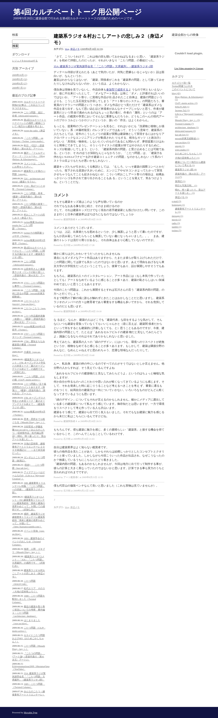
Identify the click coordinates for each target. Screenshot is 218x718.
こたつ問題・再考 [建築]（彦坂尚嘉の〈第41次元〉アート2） (28, 196)
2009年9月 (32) (19, 79)
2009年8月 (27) (19, 83)
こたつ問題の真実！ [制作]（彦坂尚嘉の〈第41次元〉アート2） (29, 207)
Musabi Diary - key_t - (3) (187, 120)
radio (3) (176, 223)
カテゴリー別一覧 (181, 83)
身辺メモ (75, 49)
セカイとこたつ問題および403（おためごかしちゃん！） (28, 638)
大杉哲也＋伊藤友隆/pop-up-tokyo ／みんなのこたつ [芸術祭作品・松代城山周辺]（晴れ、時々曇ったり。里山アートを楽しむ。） (29, 433)
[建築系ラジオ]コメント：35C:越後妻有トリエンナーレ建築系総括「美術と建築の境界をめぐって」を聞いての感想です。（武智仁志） (28, 503)
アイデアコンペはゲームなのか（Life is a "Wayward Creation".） (28, 475)
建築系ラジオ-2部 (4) (186, 169)
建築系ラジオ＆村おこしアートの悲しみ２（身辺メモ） (28, 573)
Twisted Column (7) (184, 123)
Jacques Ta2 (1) (182, 110)
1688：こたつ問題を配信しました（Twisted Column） (28, 599)
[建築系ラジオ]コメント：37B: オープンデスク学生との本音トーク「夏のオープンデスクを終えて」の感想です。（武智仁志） (28, 365)
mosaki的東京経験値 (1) (187, 138)
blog (67, 49)
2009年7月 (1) (19, 87)
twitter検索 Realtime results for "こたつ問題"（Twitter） (28, 225)
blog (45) (176, 93)
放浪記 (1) (180, 181)
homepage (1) (178, 205)
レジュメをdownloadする (25, 60)
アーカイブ (26, 68)
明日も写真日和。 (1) (186, 185)
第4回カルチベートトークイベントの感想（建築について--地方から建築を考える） (29, 123)
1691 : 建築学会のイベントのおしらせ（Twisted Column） (28, 541)
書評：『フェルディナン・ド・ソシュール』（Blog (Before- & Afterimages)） (28, 156)
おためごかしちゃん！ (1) (188, 153)
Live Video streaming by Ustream (188, 68)
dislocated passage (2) (185, 131)
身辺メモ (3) (181, 197)
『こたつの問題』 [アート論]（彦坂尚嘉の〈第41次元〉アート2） (28, 656)
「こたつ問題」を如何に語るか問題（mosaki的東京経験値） (28, 293)
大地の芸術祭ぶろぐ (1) (187, 158)
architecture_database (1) (187, 127)
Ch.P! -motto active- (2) (186, 103)
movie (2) (176, 219)
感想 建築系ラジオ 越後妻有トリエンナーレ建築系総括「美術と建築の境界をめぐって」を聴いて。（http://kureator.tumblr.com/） (28, 520)
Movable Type (30, 712)
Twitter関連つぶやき (182, 86)
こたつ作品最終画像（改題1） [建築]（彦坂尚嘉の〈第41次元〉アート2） (28, 318)
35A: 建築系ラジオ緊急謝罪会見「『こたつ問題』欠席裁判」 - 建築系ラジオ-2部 (103, 66)
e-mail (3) (176, 201)
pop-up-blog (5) (182, 142)
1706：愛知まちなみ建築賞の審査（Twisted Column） (28, 344)
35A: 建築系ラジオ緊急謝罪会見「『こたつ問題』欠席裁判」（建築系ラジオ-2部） (29, 676)
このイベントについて (183, 89)
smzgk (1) (179, 146)
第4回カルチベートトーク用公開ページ (77, 12)
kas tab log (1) (181, 134)
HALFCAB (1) (182, 106)
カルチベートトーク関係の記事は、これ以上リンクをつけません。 (28, 105)
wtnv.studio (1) (182, 149)
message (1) (177, 216)
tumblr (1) (176, 226)
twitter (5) (176, 230)
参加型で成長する (117, 89)
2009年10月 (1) (19, 75)
